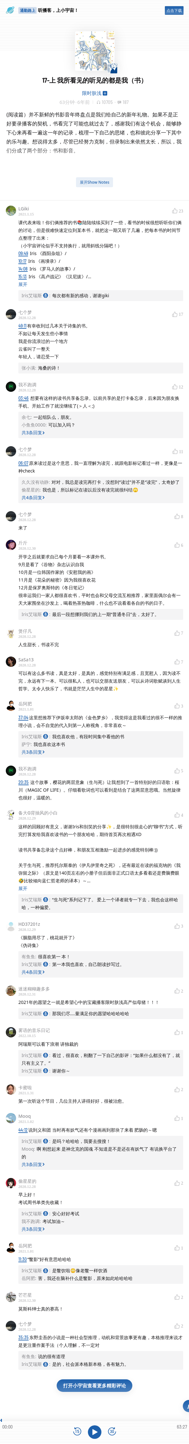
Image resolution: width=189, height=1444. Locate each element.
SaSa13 (25, 660)
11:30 (22, 1259)
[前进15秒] (112, 1432)
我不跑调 (27, 385)
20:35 (23, 782)
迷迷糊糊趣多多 (34, 989)
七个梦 (25, 312)
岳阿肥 (25, 704)
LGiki (23, 209)
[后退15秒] (77, 1432)
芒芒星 (25, 1295)
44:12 (23, 1130)
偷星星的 (27, 1181)
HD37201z (29, 924)
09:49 (23, 253)
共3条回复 (33, 432)
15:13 (22, 276)
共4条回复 (33, 497)
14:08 (23, 268)
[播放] (95, 1432)
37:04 (23, 717)
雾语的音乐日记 (34, 1030)
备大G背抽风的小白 (38, 813)
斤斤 (22, 543)
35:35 (23, 1337)
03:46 (23, 398)
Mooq (24, 1116)
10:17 (22, 261)
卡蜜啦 (25, 1087)
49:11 (22, 325)
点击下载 (174, 10)
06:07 (23, 463)
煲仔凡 (25, 631)
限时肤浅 (91, 93)
